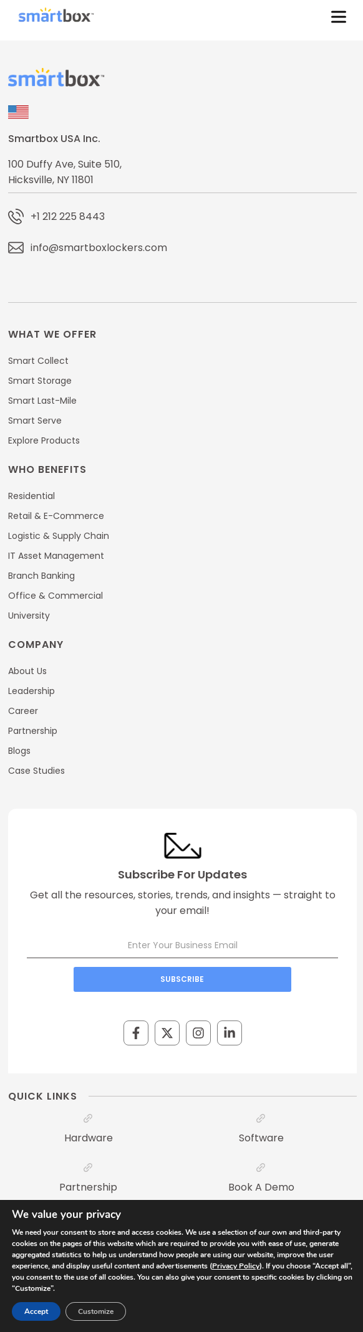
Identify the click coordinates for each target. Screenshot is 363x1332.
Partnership (88, 1187)
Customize (96, 1311)
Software (261, 1138)
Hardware (88, 1138)
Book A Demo (261, 1187)
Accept (36, 1311)
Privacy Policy (235, 1266)
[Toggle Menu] (336, 17)
